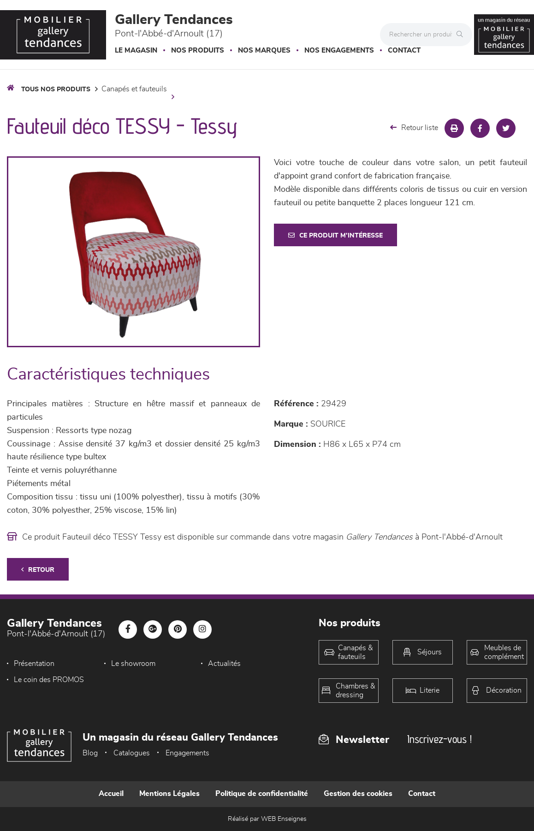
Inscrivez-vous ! (439, 739)
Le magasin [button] (136, 50)
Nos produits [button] (197, 50)
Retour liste (414, 127)
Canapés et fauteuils (134, 89)
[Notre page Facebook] (128, 629)
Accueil (111, 793)
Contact (404, 50)
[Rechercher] (462, 34)
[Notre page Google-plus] (152, 629)
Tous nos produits (55, 89)
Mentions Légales (169, 793)
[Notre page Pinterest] (177, 629)
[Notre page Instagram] (202, 629)
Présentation (34, 663)
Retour (37, 569)
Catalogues (131, 753)
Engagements (187, 753)
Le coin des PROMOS (49, 679)
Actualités (224, 663)
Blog (90, 753)
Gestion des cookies (358, 793)
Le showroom (133, 663)
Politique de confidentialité (261, 793)
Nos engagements (339, 50)
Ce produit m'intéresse (335, 235)
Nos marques (264, 50)
